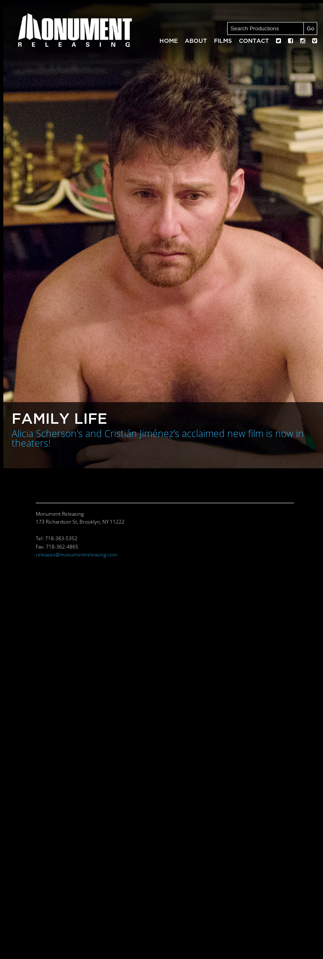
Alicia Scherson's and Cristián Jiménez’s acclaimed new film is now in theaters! (158, 438)
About (196, 41)
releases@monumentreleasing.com (76, 555)
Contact (254, 41)
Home (168, 41)
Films (223, 41)
